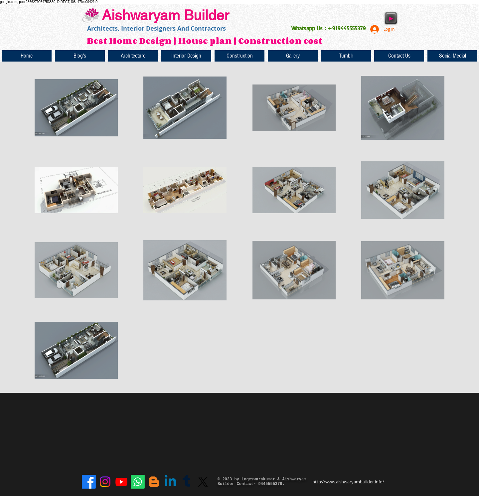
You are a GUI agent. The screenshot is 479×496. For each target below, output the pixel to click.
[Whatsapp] (138, 482)
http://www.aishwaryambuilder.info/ (348, 482)
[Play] (391, 18)
